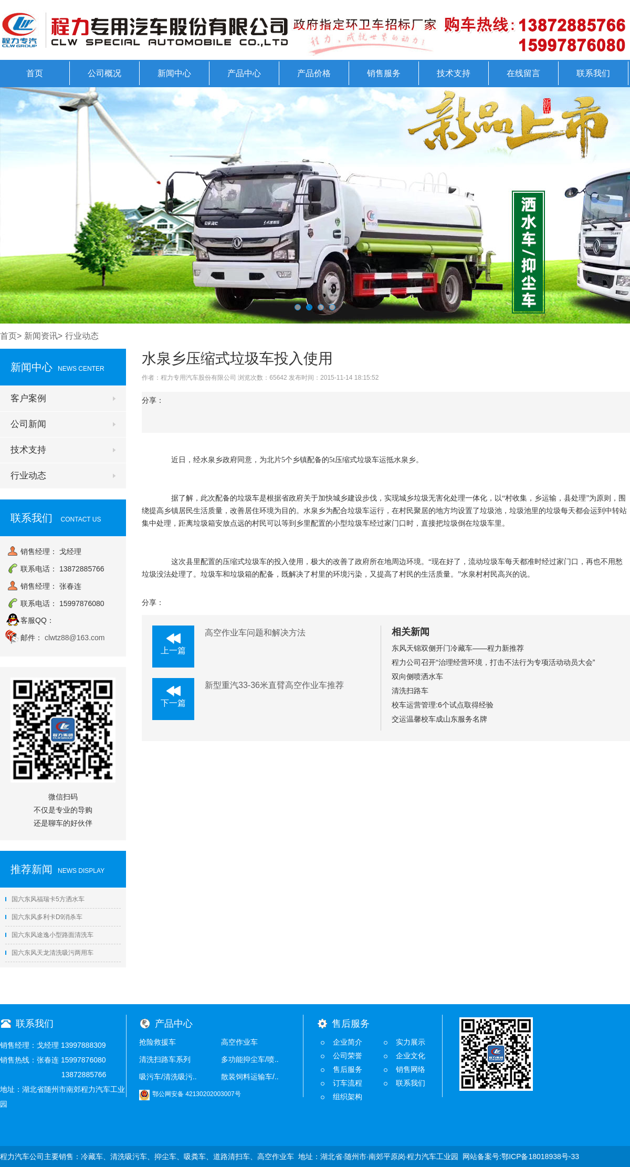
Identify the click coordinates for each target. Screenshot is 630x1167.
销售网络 (410, 1069)
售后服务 (347, 1069)
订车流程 (347, 1083)
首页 (34, 73)
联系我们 (593, 73)
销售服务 (384, 73)
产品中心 (244, 73)
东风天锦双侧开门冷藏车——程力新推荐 (458, 648)
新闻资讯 (41, 335)
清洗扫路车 (410, 690)
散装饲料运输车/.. (250, 1076)
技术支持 (453, 73)
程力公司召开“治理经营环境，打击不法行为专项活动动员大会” (493, 662)
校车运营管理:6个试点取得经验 (443, 705)
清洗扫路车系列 (165, 1059)
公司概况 (104, 73)
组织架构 (347, 1096)
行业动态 (28, 476)
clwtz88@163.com (75, 637)
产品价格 (314, 73)
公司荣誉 (347, 1055)
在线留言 (523, 73)
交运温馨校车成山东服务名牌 (439, 719)
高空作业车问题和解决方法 (255, 632)
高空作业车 (239, 1042)
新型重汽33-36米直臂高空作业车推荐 (274, 685)
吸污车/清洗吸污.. (168, 1076)
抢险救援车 (157, 1042)
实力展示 (410, 1042)
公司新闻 (28, 424)
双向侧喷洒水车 (417, 676)
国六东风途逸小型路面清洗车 (49, 935)
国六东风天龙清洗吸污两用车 (49, 952)
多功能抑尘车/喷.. (250, 1059)
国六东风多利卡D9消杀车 (43, 917)
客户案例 (28, 398)
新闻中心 (174, 73)
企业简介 (347, 1042)
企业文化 (410, 1055)
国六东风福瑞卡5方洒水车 (45, 899)
